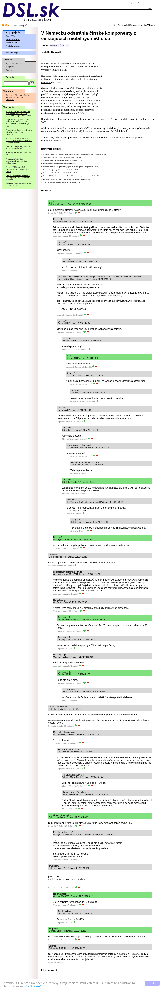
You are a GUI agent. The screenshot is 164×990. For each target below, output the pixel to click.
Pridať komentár (49, 970)
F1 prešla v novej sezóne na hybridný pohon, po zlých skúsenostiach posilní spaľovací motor (74, 154)
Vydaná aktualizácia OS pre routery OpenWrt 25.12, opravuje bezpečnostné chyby (71, 167)
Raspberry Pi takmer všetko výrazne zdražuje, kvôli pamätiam (17, 97)
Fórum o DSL (11, 43)
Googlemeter (11, 70)
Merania (19, 64)
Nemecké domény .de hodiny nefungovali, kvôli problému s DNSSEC (18, 177)
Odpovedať (52, 213)
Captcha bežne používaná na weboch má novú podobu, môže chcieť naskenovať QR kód (17, 122)
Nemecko (54, 45)
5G (67, 45)
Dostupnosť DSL (13, 39)
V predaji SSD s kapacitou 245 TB (18, 154)
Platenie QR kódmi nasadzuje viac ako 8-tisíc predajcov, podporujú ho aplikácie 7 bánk (18, 113)
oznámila (46, 82)
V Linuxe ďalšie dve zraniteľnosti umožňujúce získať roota (16, 161)
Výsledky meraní (13, 46)
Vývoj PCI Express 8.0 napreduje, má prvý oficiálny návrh (18, 169)
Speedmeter (11, 63)
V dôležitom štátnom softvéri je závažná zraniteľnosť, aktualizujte (19, 132)
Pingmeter (10, 67)
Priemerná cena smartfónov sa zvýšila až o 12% (18, 185)
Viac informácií (34, 986)
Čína (62, 45)
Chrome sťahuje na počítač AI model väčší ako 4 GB (18, 147)
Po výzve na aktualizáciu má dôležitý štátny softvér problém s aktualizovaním (19, 140)
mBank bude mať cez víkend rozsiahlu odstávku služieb (62, 157)
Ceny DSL (10, 36)
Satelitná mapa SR (13, 53)
